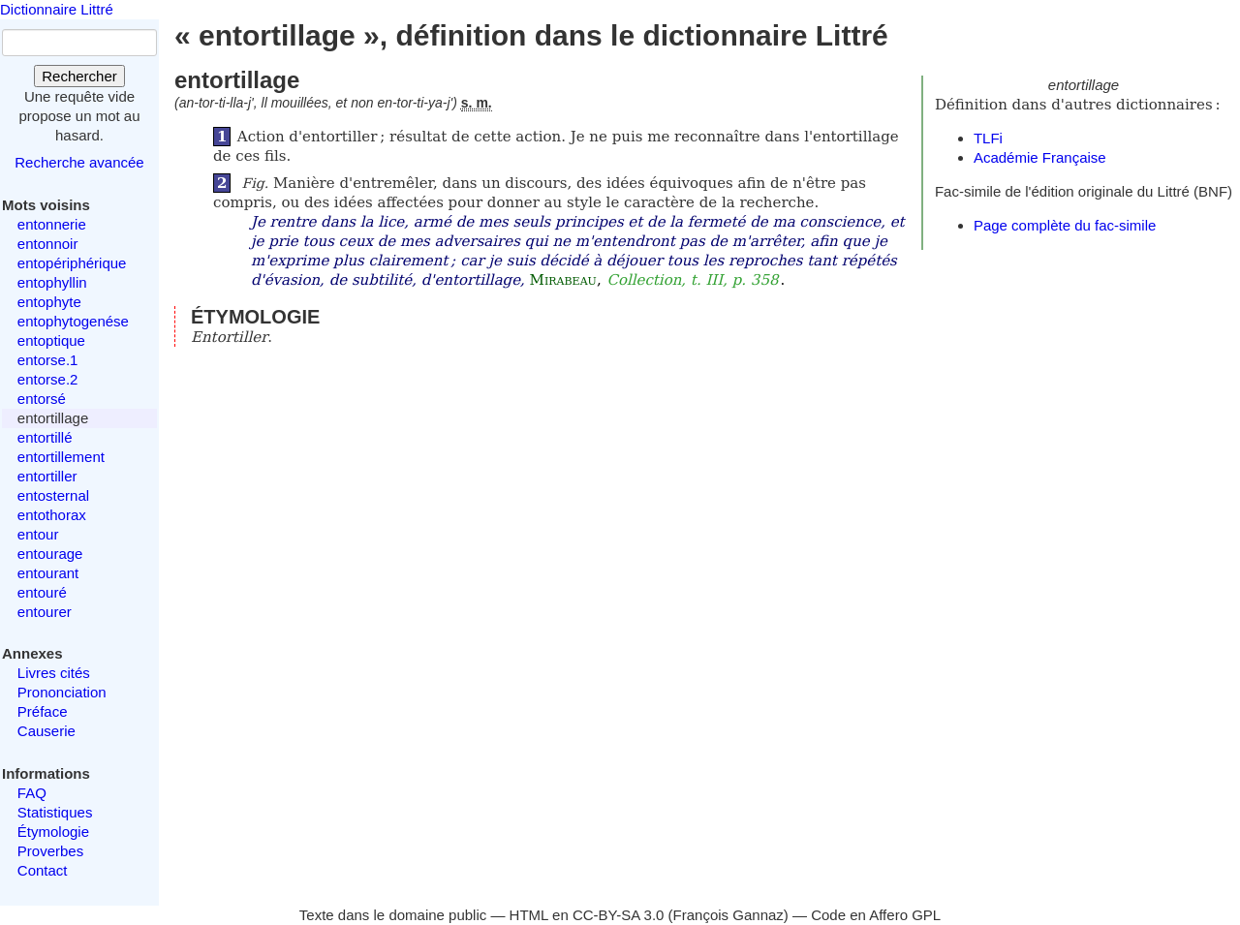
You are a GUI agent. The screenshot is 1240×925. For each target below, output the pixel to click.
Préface (42, 711)
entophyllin (52, 282)
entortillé (45, 437)
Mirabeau (563, 280)
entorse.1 (47, 360)
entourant (47, 573)
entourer (44, 611)
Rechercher (79, 76)
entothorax (51, 515)
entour (38, 534)
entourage (50, 553)
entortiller (47, 476)
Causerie (46, 731)
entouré (42, 592)
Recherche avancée (79, 162)
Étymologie (53, 831)
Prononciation (62, 692)
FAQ (31, 793)
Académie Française (1040, 157)
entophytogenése (73, 321)
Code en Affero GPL (876, 915)
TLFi (988, 138)
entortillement (61, 456)
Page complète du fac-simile (1065, 225)
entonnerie (51, 224)
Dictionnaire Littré (56, 9)
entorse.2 (47, 379)
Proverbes (50, 851)
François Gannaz (728, 915)
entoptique (51, 340)
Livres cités (53, 672)
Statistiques (55, 812)
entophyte (49, 301)
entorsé (41, 398)
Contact (42, 870)
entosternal (53, 495)
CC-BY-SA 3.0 (619, 915)
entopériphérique (72, 263)
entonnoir (47, 243)
